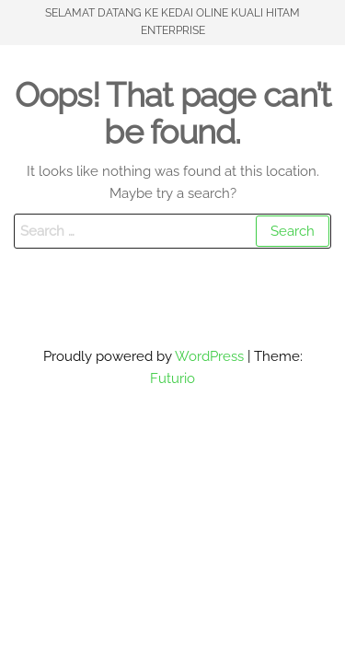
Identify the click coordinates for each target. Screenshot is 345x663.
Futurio (172, 378)
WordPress (209, 356)
